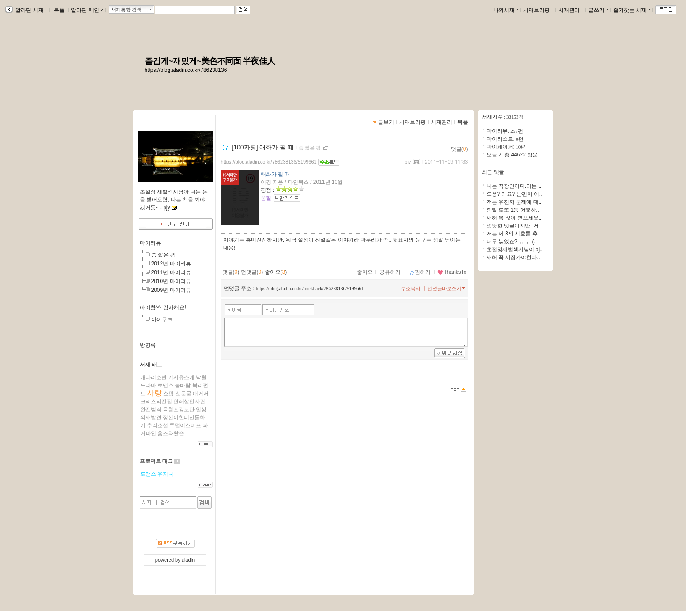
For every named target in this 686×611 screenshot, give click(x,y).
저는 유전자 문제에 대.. (514, 202)
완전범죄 (150, 409)
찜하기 (420, 272)
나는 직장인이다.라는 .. (514, 186)
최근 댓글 (493, 172)
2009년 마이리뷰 (171, 290)
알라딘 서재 (30, 10)
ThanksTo (451, 272)
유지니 (165, 474)
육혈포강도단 (179, 409)
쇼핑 (168, 394)
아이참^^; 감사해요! (163, 308)
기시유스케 (181, 377)
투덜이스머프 (185, 425)
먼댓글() (252, 272)
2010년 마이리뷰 (171, 281)
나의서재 (505, 10)
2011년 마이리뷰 (171, 272)
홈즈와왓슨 (170, 433)
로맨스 (165, 385)
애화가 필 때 (275, 174)
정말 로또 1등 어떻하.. (513, 210)
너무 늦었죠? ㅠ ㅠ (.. (512, 241)
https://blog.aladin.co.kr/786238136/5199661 (269, 161)
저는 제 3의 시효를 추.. (514, 234)
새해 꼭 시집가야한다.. (513, 257)
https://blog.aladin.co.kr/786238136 (186, 70)
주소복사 (410, 288)
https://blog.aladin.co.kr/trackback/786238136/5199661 (310, 288)
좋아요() (276, 272)
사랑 (154, 393)
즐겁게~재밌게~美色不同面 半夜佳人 (210, 61)
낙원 (201, 377)
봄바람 (183, 385)
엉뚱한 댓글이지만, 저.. (514, 226)
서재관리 (571, 10)
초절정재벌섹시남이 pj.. (515, 249)
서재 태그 (151, 364)
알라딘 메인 (86, 10)
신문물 (183, 394)
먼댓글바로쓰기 (446, 288)
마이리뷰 (150, 243)
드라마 (148, 385)
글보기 (386, 122)
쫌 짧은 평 (163, 255)
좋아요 (365, 272)
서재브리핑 (538, 10)
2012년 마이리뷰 (171, 264)
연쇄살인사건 (189, 402)
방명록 (148, 345)
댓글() (459, 149)
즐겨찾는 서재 (631, 10)
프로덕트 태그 (156, 461)
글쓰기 (598, 10)
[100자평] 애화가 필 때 (263, 147)
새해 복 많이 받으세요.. (514, 218)
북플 (59, 10)
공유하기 (390, 272)
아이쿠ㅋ (161, 320)
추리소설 (157, 425)
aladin (188, 560)
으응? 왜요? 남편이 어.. (514, 194)
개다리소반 (153, 377)
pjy (408, 161)
